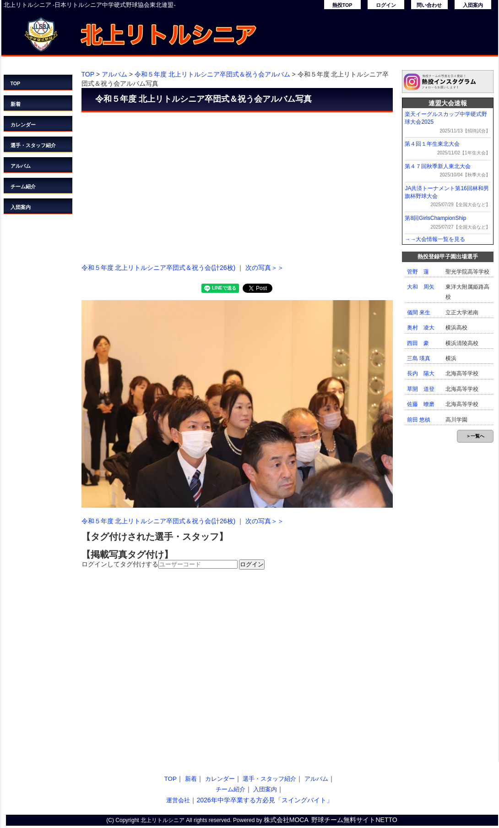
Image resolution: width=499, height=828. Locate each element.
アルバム (21, 166)
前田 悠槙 (418, 420)
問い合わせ (429, 5)
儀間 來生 (418, 312)
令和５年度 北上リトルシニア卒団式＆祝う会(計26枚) (158, 267)
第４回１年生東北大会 (432, 144)
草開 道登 (420, 389)
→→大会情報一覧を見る (435, 239)
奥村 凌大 (420, 327)
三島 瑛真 (418, 358)
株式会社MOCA (286, 819)
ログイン (386, 5)
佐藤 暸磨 (420, 404)
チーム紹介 (23, 186)
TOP (16, 83)
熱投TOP (342, 5)
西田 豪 (418, 343)
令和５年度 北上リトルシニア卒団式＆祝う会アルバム (212, 74)
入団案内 (473, 5)
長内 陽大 (420, 373)
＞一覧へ (475, 436)
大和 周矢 (420, 287)
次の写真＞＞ (264, 267)
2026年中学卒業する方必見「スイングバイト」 (264, 800)
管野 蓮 (418, 272)
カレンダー (23, 124)
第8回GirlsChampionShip (435, 218)
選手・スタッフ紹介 (33, 145)
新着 (16, 104)
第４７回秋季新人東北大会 (438, 166)
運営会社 (178, 800)
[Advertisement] (237, 185)
